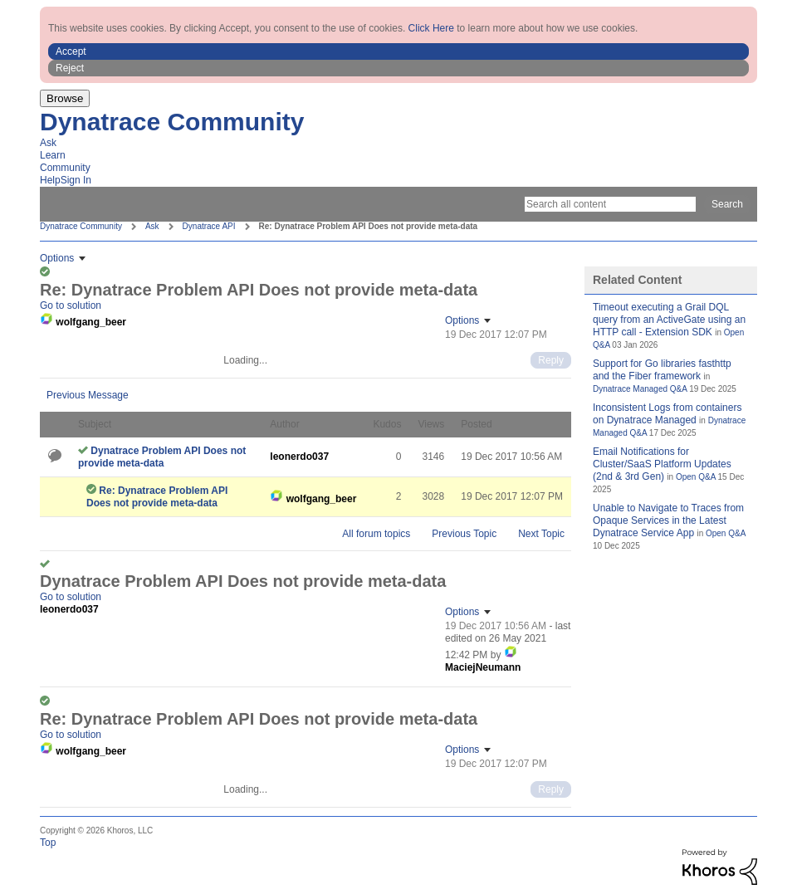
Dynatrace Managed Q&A (640, 388)
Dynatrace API (209, 226)
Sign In (76, 180)
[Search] (610, 204)
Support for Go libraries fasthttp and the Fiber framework (662, 370)
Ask (48, 143)
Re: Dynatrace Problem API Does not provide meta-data (156, 497)
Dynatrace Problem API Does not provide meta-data (162, 457)
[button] (398, 51)
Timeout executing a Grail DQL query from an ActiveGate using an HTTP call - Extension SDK (669, 319)
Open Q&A (696, 476)
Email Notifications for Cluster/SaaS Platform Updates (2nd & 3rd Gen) (662, 464)
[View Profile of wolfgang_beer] (91, 322)
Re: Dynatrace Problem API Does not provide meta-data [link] (368, 226)
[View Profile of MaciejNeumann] (483, 667)
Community (65, 167)
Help (50, 180)
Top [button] (48, 842)
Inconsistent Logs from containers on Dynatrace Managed (667, 414)
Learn (53, 155)
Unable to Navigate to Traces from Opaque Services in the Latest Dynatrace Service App (668, 520)
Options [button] (57, 258)
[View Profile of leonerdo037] (299, 456)
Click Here (431, 28)
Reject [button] (70, 68)
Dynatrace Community (172, 121)
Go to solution (70, 305)
